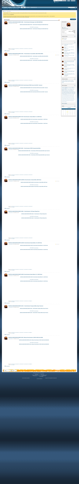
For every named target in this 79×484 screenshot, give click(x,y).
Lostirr (66, 45)
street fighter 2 (72, 87)
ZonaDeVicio (58, 474)
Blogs (23, 7)
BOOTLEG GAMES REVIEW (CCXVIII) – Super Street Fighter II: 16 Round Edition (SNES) (69, 71)
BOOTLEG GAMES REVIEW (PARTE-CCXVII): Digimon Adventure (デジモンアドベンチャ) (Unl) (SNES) (69, 74)
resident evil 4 (63, 101)
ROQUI (63, 82)
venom (72, 98)
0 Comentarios (8, 60)
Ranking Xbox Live (34, 7)
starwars (66, 93)
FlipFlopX (66, 80)
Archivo (62, 474)
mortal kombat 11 (21, 99)
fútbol (68, 96)
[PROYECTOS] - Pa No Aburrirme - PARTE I (69, 55)
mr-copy (71, 81)
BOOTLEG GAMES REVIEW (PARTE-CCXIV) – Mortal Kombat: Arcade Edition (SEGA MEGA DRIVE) (26, 63)
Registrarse (73, 0)
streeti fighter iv (71, 90)
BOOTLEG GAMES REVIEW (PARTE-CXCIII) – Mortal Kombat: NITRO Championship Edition (25, 186)
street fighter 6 (30, 345)
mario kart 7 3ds (67, 90)
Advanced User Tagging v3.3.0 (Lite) (34, 482)
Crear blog (73, 19)
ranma (71, 97)
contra (63, 91)
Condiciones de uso (70, 474)
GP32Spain (28, 7)
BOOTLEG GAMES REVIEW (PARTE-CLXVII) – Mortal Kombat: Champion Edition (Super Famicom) (26, 391)
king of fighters (64, 98)
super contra (70, 98)
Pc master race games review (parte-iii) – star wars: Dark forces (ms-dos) (69, 68)
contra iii (71, 91)
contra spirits (63, 92)
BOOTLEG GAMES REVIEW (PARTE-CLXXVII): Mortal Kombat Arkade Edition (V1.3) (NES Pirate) (34, 311)
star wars (68, 91)
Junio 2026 (69, 107)
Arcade (19, 7)
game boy (74, 96)
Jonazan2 (66, 81)
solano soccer (69, 100)
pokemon (66, 96)
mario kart (68, 94)
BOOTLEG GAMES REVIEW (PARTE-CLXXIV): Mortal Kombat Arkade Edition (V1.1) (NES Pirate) (25, 350)
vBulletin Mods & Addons (42, 482)
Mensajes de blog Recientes (66, 59)
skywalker (67, 100)
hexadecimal (69, 97)
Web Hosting (65, 474)
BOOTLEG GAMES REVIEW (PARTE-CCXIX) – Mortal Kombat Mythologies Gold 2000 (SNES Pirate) (34, 24)
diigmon (66, 101)
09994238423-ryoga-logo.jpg (34, 27)
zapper (64, 96)
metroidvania (66, 97)
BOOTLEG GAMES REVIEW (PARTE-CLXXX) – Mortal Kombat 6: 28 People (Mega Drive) (24, 268)
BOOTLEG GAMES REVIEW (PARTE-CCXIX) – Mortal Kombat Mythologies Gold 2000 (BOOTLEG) (26, 22)
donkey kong (72, 100)
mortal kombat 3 (30, 99)
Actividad (5, 7)
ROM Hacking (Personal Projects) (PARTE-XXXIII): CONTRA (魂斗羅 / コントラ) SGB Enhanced (69, 65)
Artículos (9, 7)
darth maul (71, 94)
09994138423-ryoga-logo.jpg (34, 314)
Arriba (74, 474)
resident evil (71, 96)
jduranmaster (64, 21)
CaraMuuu (63, 80)
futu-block (69, 80)
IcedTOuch (63, 81)
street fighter (70, 89)
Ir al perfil (64, 27)
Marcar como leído (65, 28)
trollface (73, 98)
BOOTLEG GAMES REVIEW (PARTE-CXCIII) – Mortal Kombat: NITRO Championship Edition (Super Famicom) (34, 188)
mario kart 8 (65, 91)
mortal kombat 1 (17, 99)
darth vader (71, 92)
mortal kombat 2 (26, 99)
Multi (73, 81)
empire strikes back (64, 100)
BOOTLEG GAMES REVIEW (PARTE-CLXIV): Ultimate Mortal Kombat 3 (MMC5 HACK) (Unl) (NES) (26, 432)
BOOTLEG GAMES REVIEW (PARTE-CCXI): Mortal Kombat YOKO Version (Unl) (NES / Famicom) (25, 104)
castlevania (67, 98)
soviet (69, 96)
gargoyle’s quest (63, 97)
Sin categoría (64, 39)
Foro (14, 7)
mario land (73, 91)
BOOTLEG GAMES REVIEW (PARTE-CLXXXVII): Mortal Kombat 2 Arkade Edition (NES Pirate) (25, 227)
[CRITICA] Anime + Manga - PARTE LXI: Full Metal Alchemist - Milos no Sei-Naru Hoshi (69, 53)
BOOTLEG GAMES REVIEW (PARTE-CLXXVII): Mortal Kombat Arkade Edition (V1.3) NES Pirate (25, 309)
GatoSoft (72, 80)
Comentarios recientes (65, 42)
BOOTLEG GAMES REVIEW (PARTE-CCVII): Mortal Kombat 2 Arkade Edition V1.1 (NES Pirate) (25, 145)
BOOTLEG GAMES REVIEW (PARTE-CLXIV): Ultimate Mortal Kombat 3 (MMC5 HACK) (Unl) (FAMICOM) (34, 434)
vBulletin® (39, 478)
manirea (66, 51)
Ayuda (69, 0)
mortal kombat (13, 99)
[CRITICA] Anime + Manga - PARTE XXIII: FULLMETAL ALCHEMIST (69, 50)
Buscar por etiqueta (64, 103)
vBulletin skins (37, 480)
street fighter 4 (65, 89)
